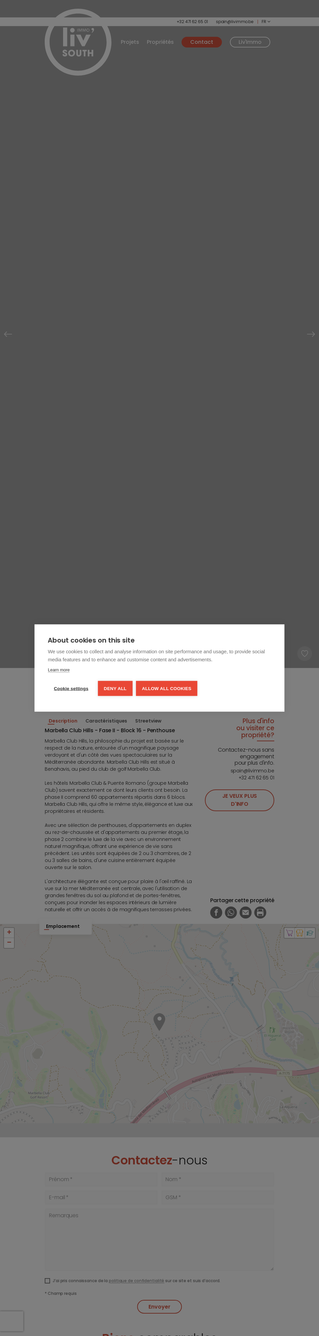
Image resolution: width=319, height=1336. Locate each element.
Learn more (58, 669)
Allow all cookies (166, 688)
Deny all (115, 688)
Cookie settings (71, 688)
